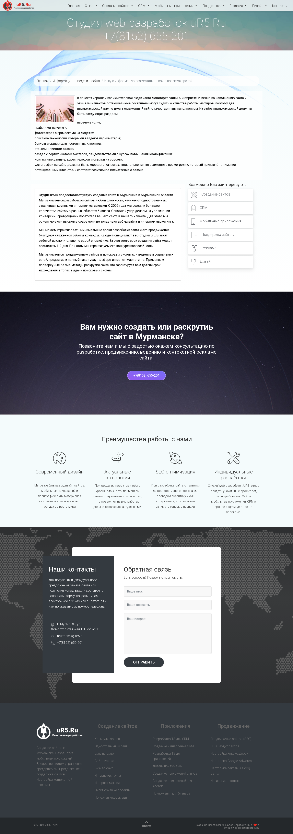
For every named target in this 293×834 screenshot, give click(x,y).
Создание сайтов (116, 6)
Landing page (104, 753)
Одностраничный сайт (111, 746)
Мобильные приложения (174, 6)
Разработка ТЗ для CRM (171, 739)
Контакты (279, 6)
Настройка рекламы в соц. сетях (231, 770)
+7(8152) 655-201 (146, 36)
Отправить (144, 662)
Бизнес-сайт (104, 768)
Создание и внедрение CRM (173, 746)
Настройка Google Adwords (231, 761)
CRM (142, 6)
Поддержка (211, 6)
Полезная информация (111, 797)
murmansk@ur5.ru (70, 636)
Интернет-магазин (108, 783)
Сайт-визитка (104, 761)
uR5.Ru (18, 5)
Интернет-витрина (108, 775)
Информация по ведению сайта (76, 81)
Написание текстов (225, 781)
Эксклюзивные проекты (112, 790)
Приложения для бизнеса (171, 793)
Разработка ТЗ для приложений (167, 756)
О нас (89, 6)
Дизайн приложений (167, 766)
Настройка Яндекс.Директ (230, 753)
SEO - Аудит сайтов (225, 746)
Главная (73, 6)
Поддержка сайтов (212, 235)
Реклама (236, 6)
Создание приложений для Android (172, 783)
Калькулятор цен (107, 739)
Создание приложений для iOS (175, 773)
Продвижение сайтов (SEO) (231, 739)
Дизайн (258, 6)
